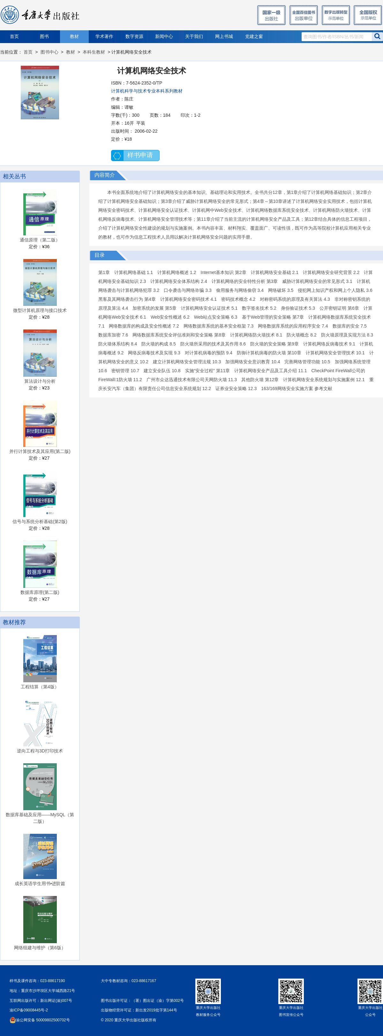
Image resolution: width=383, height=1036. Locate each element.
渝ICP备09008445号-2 (29, 1010)
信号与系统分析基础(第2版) (39, 521)
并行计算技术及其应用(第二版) (39, 451)
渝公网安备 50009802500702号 (43, 1020)
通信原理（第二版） (40, 239)
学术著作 (104, 36)
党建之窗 (254, 36)
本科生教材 (94, 52)
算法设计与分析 (40, 381)
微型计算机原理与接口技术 (40, 310)
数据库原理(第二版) (39, 592)
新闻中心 (164, 36)
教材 (74, 36)
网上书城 (224, 36)
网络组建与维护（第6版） (40, 947)
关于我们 (194, 36)
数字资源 (134, 36)
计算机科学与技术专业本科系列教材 (147, 90)
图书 (44, 36)
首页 (14, 36)
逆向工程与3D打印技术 (40, 750)
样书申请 (140, 155)
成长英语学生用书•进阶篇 (40, 883)
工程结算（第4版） (40, 686)
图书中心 (49, 52)
